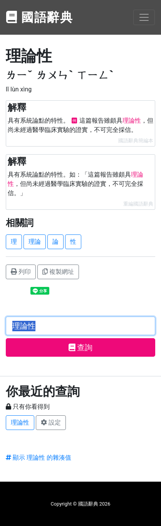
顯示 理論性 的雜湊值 (38, 457)
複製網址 (58, 271)
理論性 (20, 422)
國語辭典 (39, 17)
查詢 (81, 347)
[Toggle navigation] (144, 17)
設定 (51, 422)
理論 (35, 241)
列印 (21, 271)
